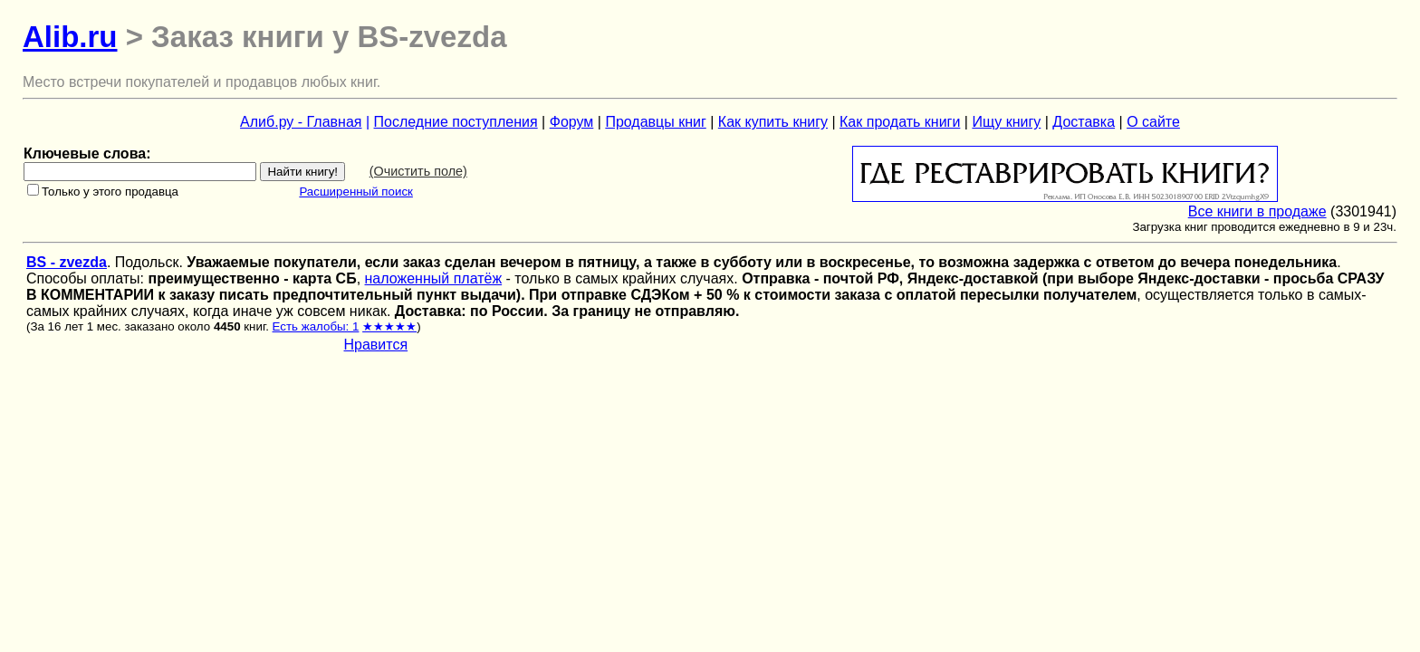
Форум (572, 121)
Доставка (1083, 121)
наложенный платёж (434, 278)
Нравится (376, 344)
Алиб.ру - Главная (300, 121)
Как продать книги (900, 121)
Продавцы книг (655, 121)
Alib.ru (70, 36)
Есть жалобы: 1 (316, 326)
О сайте (1153, 121)
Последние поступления (456, 121)
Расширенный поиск (356, 191)
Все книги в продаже (1257, 211)
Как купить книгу (773, 121)
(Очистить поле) (418, 171)
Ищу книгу (1006, 121)
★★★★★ (389, 326)
